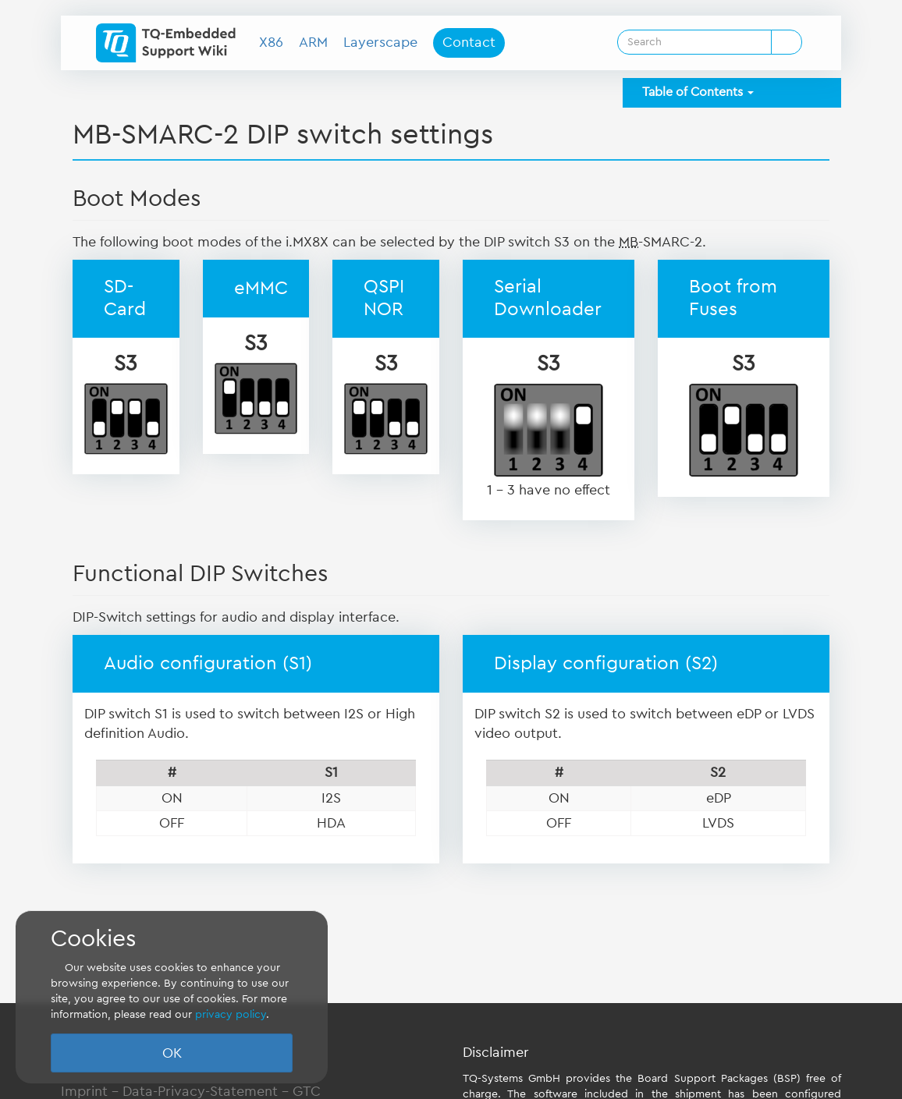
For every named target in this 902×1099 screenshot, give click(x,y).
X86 (271, 42)
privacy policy (230, 1014)
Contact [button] (468, 42)
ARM (313, 42)
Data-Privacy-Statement (200, 1091)
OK (172, 1053)
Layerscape (380, 42)
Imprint (84, 1091)
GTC (307, 1091)
